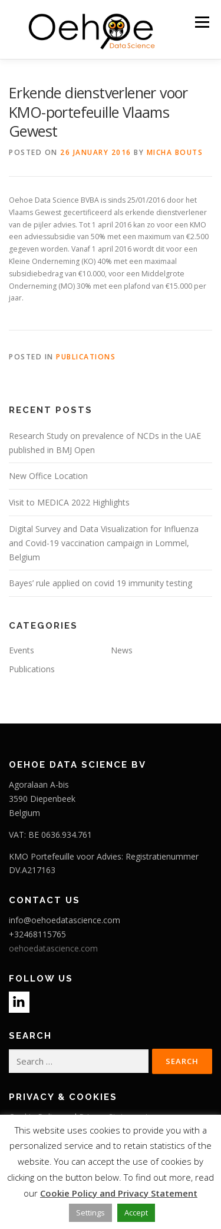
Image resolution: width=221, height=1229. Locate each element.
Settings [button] (90, 1212)
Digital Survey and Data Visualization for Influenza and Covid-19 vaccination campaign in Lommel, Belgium (104, 543)
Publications (86, 357)
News (122, 650)
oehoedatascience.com (53, 948)
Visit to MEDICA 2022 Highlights (69, 502)
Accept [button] (136, 1212)
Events (21, 650)
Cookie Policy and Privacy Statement (118, 1193)
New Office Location (48, 475)
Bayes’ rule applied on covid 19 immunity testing (100, 583)
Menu (201, 22)
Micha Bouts (175, 152)
